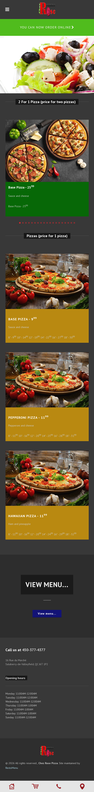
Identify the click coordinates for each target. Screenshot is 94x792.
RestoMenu (11, 768)
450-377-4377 (33, 649)
